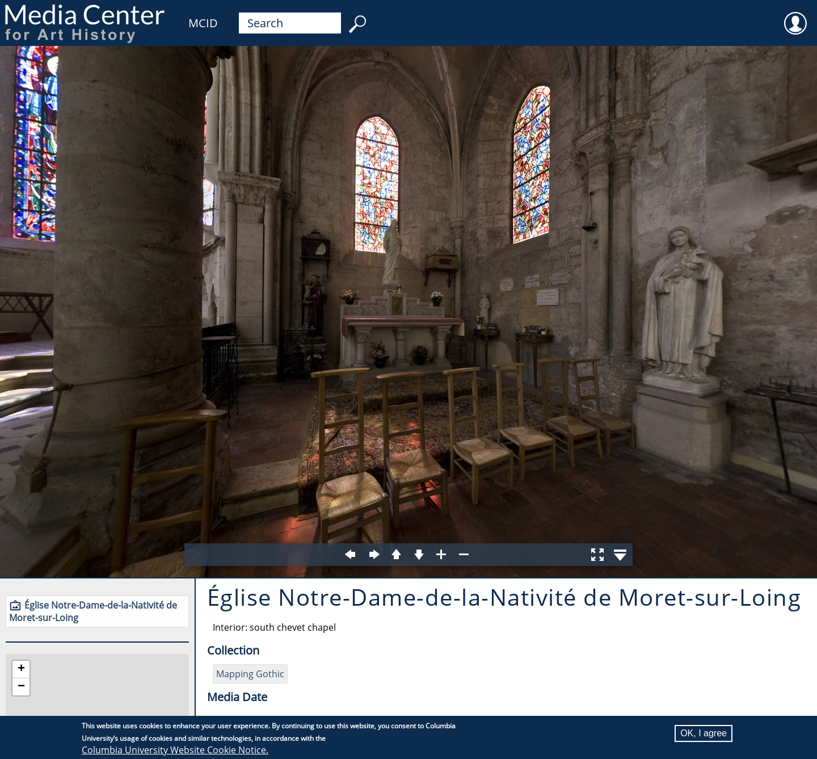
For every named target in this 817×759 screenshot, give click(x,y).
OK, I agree (703, 733)
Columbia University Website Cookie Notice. (175, 750)
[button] (21, 669)
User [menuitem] (795, 16)
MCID (203, 23)
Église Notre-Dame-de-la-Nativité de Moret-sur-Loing (93, 611)
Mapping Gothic (250, 674)
